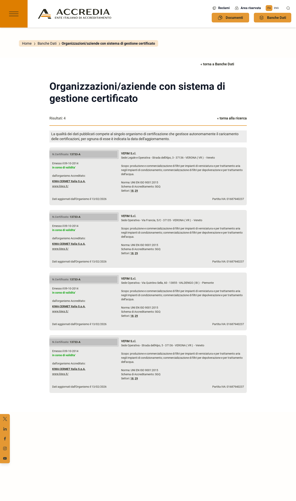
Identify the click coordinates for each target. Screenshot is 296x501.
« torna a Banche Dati (217, 64)
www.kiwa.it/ (60, 186)
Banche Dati (272, 17)
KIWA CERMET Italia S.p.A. (68, 181)
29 (136, 190)
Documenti (230, 17)
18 (132, 190)
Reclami (221, 8)
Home (27, 43)
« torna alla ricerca (232, 118)
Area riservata (247, 8)
